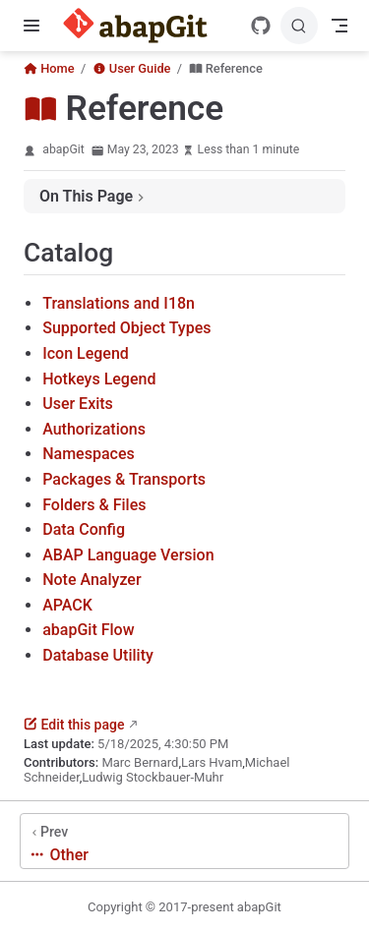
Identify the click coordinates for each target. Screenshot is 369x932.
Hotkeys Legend (98, 379)
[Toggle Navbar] (339, 25)
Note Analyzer (91, 579)
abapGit (63, 149)
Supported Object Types (126, 328)
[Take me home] (141, 25)
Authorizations (94, 429)
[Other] (184, 841)
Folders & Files (94, 504)
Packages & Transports (124, 479)
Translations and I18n (118, 303)
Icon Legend (85, 353)
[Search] (299, 25)
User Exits (77, 403)
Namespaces (88, 453)
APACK (67, 605)
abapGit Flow (88, 629)
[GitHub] (261, 25)
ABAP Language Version (128, 555)
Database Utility (98, 655)
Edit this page (74, 724)
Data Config (83, 529)
